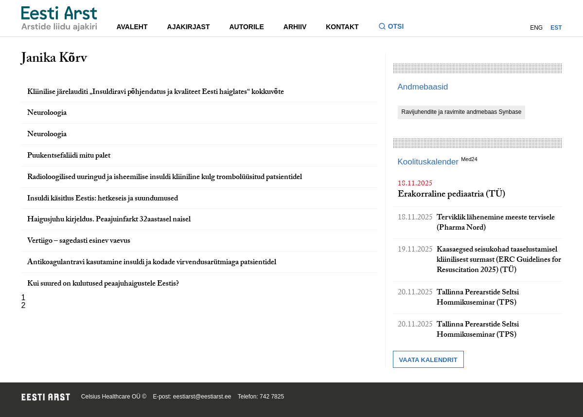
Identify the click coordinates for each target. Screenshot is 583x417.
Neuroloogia (47, 113)
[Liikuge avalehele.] (59, 19)
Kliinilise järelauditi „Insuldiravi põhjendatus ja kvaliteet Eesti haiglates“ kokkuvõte (155, 92)
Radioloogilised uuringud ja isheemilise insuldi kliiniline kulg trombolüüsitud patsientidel (164, 177)
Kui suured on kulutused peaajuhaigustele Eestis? (103, 284)
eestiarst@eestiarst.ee (202, 396)
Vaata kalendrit (428, 359)
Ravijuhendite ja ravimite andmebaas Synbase (462, 112)
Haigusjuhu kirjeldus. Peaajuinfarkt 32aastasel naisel (109, 220)
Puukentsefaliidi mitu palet (68, 156)
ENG (536, 27)
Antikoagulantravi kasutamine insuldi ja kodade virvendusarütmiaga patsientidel (151, 263)
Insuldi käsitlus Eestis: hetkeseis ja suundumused (102, 199)
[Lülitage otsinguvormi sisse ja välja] (395, 27)
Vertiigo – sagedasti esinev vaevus (78, 241)
